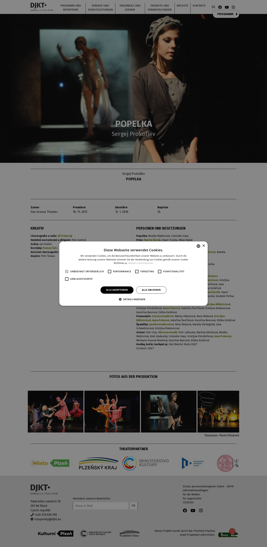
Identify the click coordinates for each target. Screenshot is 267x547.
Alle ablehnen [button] (151, 289)
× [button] (203, 245)
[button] (133, 299)
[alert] (133, 273)
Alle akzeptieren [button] (117, 289)
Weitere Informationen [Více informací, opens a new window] (140, 263)
